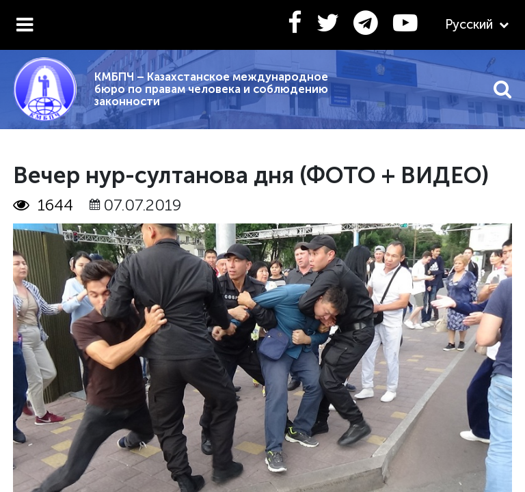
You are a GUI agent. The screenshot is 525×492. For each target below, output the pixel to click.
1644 (43, 205)
